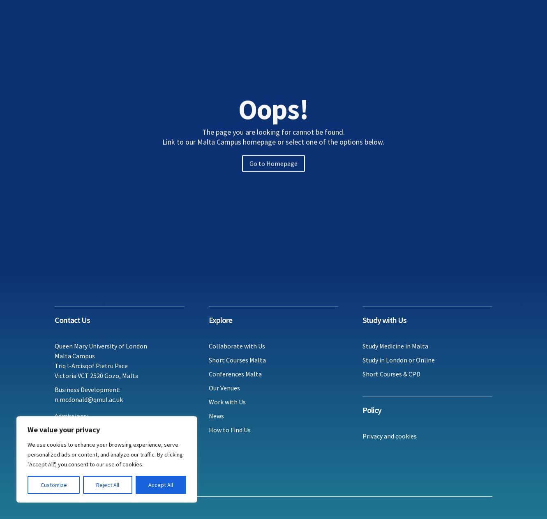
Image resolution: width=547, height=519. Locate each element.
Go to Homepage (273, 172)
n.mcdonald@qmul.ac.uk (89, 399)
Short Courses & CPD (391, 374)
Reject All (107, 485)
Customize (54, 485)
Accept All (160, 485)
